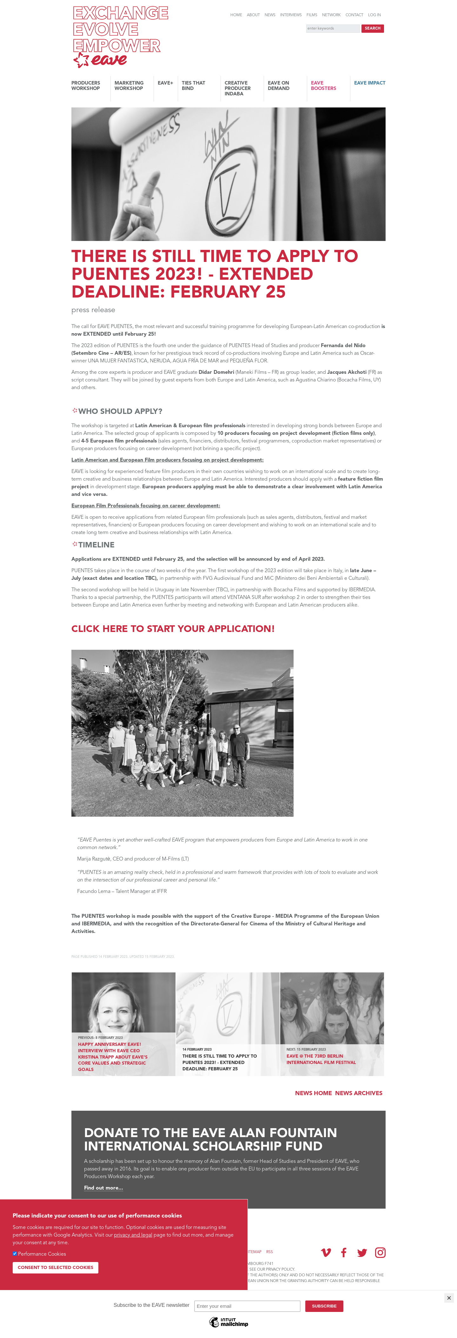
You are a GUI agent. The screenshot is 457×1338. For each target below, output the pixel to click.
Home (236, 15)
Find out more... (103, 1188)
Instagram (380, 1252)
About (253, 15)
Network (331, 15)
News (270, 15)
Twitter (362, 1252)
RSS (269, 1252)
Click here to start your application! (173, 629)
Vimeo (326, 1252)
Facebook (344, 1252)
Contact (354, 15)
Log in (374, 15)
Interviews (291, 15)
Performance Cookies (42, 1254)
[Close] (449, 1298)
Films (312, 15)
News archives (358, 1093)
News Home (313, 1093)
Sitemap (254, 1252)
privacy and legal (133, 1235)
